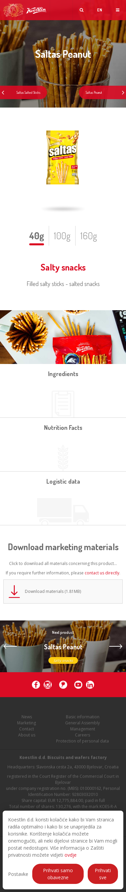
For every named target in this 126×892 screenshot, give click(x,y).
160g (88, 236)
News (27, 718)
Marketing (26, 724)
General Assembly (82, 724)
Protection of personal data (82, 742)
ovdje (71, 855)
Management (82, 730)
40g (36, 236)
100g (62, 236)
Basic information (82, 718)
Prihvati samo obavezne (58, 874)
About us (26, 736)
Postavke (18, 874)
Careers (82, 736)
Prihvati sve (103, 874)
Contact (26, 730)
